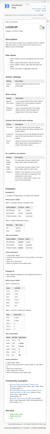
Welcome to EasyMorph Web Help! (21, 15)
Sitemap (43, 10)
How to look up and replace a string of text (25, 384)
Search (45, 6)
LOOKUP (40, 15)
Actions (35, 15)
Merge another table (16, 414)
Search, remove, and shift (20, 398)
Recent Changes (36, 9)
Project (14, 386)
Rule (11, 418)
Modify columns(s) (15, 416)
